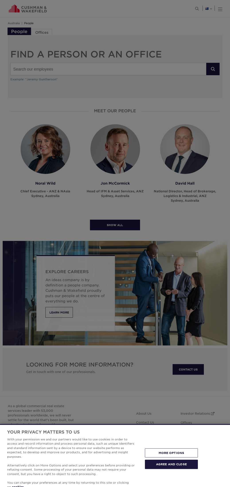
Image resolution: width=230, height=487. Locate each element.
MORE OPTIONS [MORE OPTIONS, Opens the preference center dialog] (171, 462)
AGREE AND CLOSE (171, 473)
